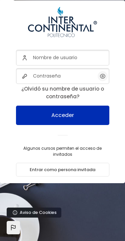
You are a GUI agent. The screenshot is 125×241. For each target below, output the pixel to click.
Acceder (62, 115)
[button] (13, 227)
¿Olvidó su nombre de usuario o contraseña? (62, 92)
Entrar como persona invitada (62, 169)
